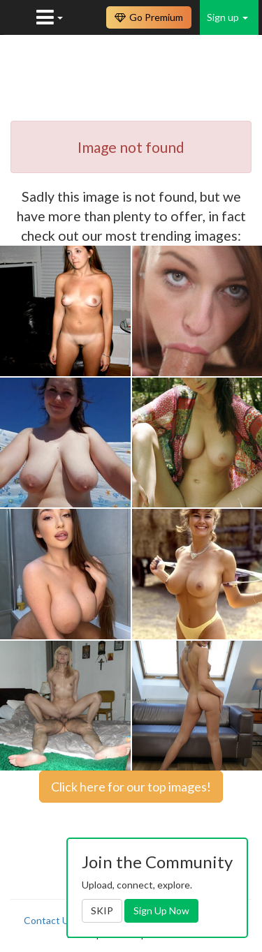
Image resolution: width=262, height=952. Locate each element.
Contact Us (49, 920)
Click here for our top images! (131, 786)
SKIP (102, 910)
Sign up (227, 17)
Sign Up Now (161, 910)
